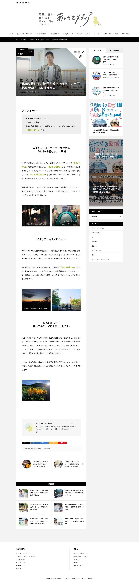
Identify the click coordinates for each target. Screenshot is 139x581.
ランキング (76, 559)
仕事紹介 (94, 241)
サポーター (97, 34)
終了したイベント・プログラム (111, 79)
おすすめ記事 (114, 50)
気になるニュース (68, 34)
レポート (87, 34)
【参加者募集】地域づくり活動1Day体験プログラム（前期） (111, 90)
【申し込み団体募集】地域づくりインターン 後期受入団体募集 (111, 59)
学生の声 (79, 34)
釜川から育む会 (54, 167)
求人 (93, 255)
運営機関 (75, 562)
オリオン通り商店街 (37, 175)
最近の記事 (97, 50)
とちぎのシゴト (55, 34)
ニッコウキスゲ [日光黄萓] (36, 399)
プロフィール (72, 423)
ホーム (11, 34)
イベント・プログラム (41, 34)
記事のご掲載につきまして (111, 34)
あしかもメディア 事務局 (35, 448)
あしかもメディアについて (24, 34)
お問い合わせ (126, 34)
